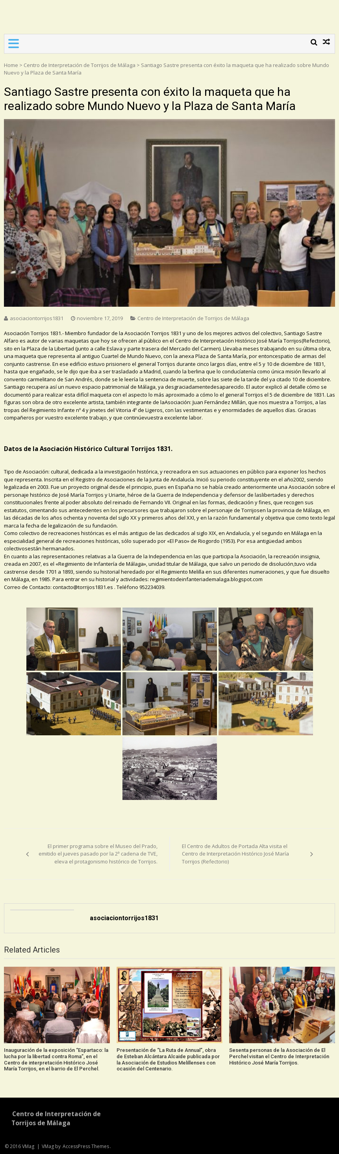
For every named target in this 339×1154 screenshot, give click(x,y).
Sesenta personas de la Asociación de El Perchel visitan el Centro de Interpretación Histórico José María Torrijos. (279, 1056)
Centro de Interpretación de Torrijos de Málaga (79, 65)
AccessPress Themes (86, 1146)
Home (11, 65)
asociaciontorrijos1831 (36, 318)
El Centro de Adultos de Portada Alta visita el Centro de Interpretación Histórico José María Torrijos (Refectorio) (235, 854)
